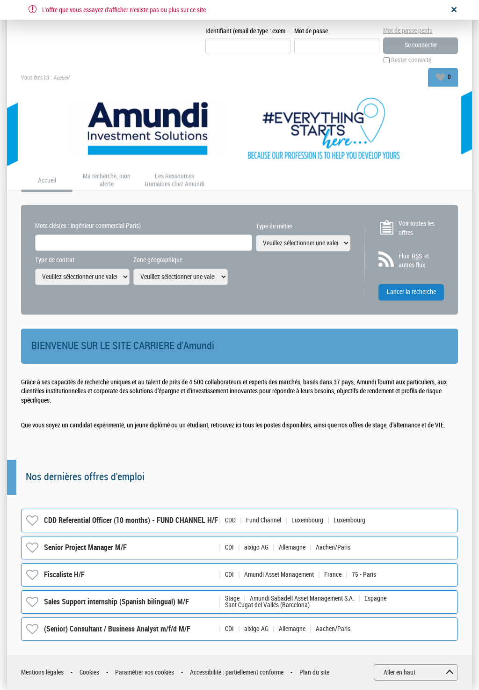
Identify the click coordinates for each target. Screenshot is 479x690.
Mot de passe (311, 31)
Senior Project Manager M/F (85, 547)
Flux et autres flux (414, 261)
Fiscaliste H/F (64, 574)
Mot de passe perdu (408, 31)
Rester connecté (411, 60)
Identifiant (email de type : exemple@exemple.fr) (247, 31)
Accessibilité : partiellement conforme (236, 672)
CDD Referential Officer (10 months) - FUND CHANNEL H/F (131, 520)
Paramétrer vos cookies (144, 672)
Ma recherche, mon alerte (107, 180)
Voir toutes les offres (417, 228)
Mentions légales (42, 672)
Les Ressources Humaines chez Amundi (174, 180)
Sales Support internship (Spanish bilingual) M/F (116, 601)
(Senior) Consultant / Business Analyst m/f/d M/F (117, 628)
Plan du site (314, 672)
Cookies (89, 672)
